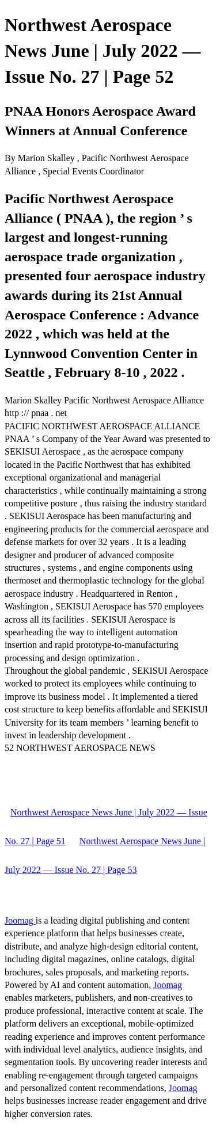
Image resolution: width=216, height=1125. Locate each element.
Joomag (20, 920)
